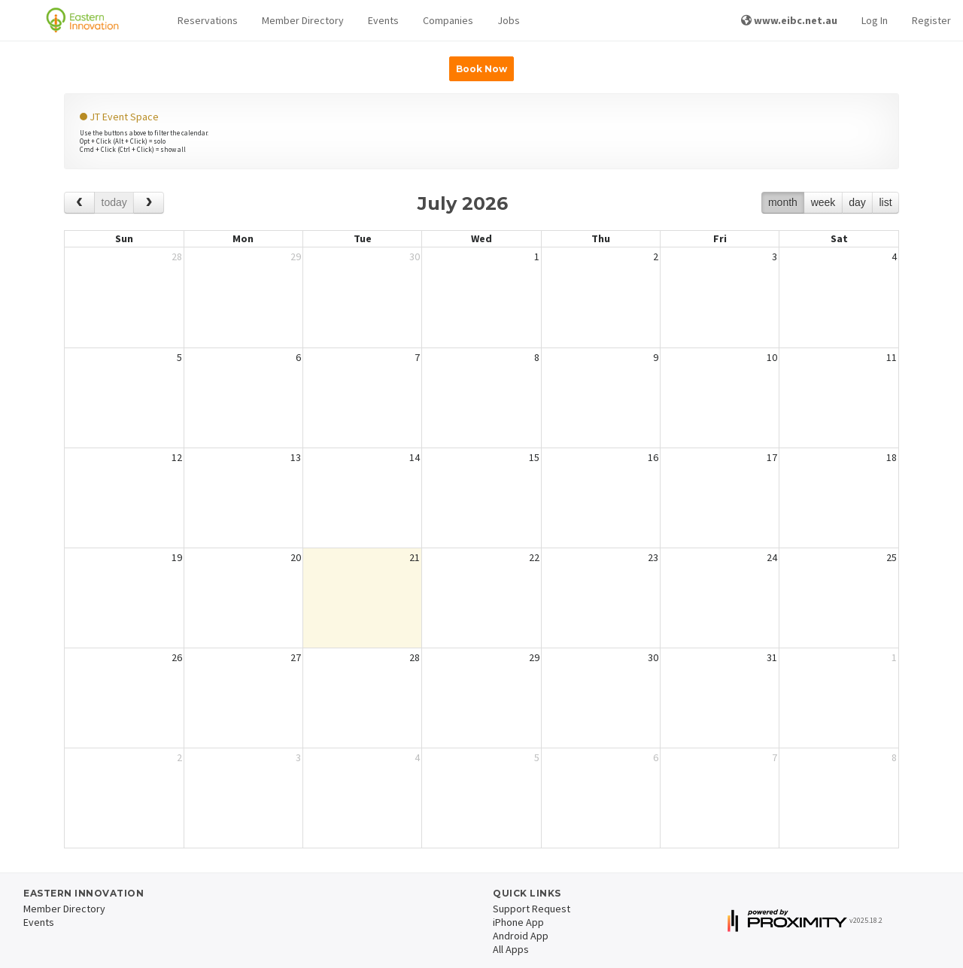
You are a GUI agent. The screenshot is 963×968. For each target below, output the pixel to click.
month (782, 202)
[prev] (79, 203)
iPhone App (518, 922)
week (823, 202)
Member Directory (303, 20)
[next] (148, 203)
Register (931, 20)
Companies (448, 20)
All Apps (511, 949)
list (885, 202)
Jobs (508, 20)
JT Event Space (119, 116)
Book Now (481, 68)
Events (383, 20)
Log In (874, 20)
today (114, 202)
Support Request (531, 908)
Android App (520, 935)
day (857, 202)
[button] (208, 21)
